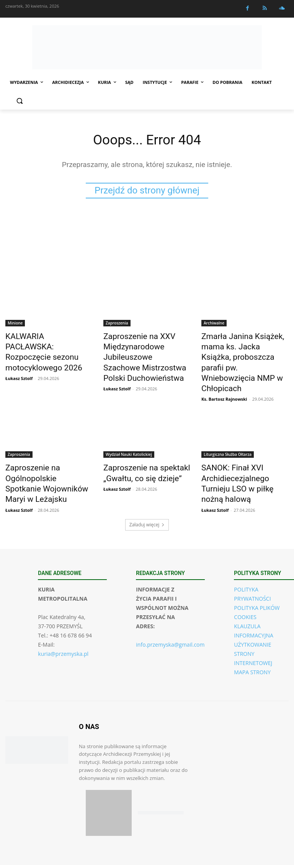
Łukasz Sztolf (19, 363)
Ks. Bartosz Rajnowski (224, 380)
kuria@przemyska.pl (63, 627)
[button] (19, 101)
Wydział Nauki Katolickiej (129, 435)
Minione (15, 324)
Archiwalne (214, 324)
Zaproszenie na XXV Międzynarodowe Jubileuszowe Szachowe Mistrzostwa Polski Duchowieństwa (138, 354)
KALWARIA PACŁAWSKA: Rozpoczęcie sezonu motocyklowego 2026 (41, 345)
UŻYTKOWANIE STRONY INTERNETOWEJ (253, 627)
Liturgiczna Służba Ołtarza (228, 435)
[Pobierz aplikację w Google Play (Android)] (161, 786)
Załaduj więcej (147, 498)
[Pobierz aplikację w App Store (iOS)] (109, 786)
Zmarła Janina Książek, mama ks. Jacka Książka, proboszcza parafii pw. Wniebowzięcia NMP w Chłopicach (245, 354)
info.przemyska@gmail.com (170, 617)
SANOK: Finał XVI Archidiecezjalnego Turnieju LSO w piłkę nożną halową (241, 456)
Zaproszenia (117, 324)
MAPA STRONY (252, 645)
